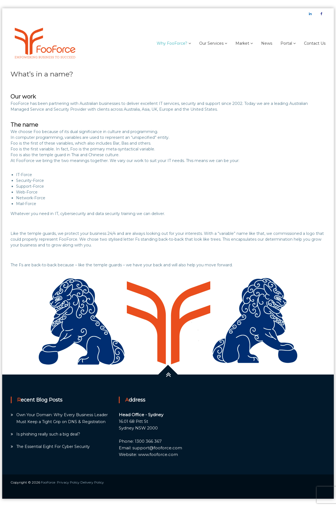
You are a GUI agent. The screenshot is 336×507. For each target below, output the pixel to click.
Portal (286, 43)
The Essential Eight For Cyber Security (53, 446)
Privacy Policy (68, 482)
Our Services (211, 43)
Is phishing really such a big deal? (48, 434)
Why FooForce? (172, 43)
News (266, 43)
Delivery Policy (92, 482)
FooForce (48, 482)
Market (242, 43)
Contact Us (315, 43)
